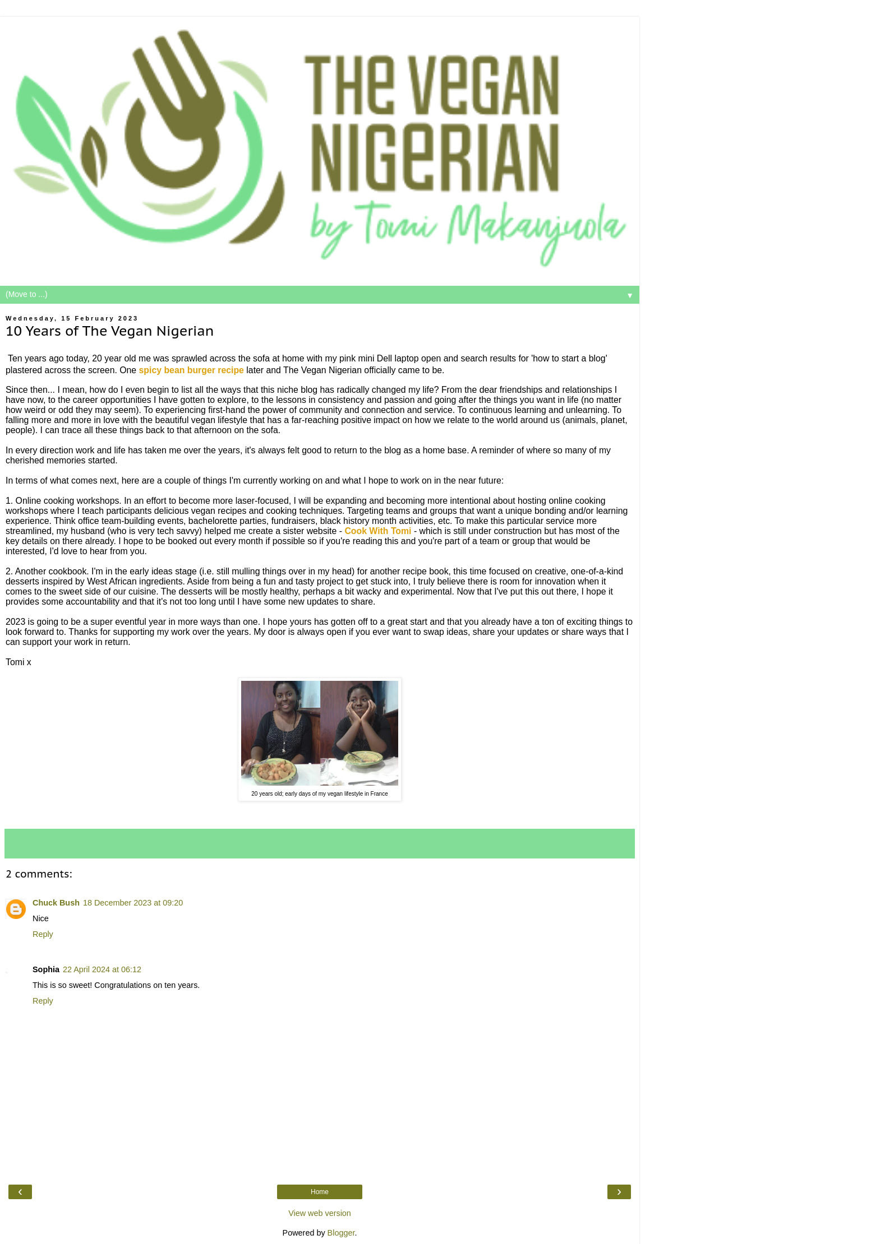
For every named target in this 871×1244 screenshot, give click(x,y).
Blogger (341, 1232)
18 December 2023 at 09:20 (133, 902)
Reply (43, 934)
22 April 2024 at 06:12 (102, 969)
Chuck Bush (56, 902)
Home (320, 1192)
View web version (319, 1213)
